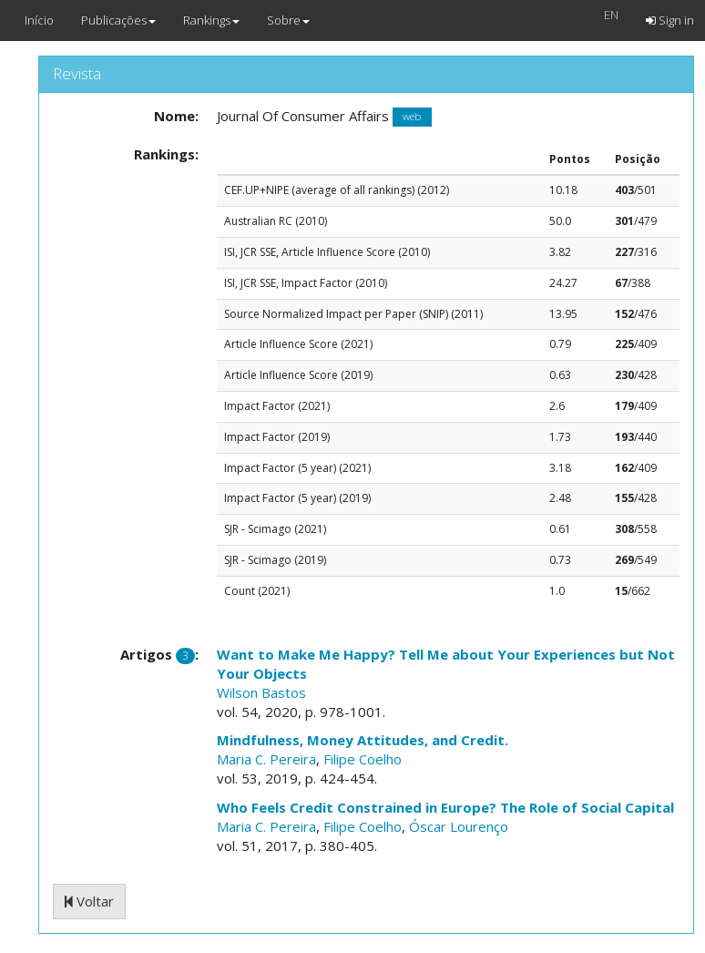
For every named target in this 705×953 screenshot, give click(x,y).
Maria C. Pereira (266, 759)
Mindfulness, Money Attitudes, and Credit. (362, 740)
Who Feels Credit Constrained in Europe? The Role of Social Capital (445, 807)
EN (611, 14)
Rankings (211, 20)
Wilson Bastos (261, 692)
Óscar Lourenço (458, 826)
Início (39, 20)
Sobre (288, 20)
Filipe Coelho (362, 759)
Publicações (118, 20)
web (412, 117)
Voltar (89, 901)
